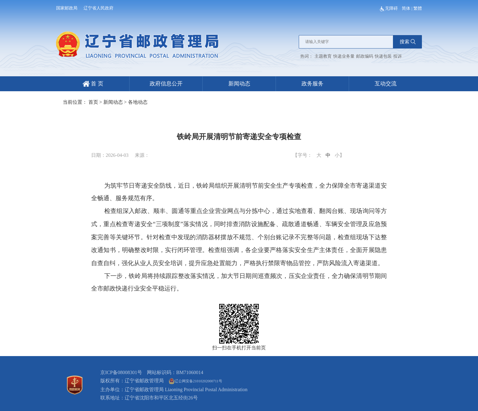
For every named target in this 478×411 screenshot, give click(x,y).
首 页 (93, 84)
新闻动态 (239, 84)
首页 (93, 102)
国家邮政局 (66, 8)
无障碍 (389, 8)
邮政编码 (364, 56)
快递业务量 (344, 56)
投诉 (397, 56)
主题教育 (323, 56)
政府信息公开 (166, 84)
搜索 (408, 41)
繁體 (417, 8)
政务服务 (312, 84)
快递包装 (383, 56)
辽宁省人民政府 (98, 8)
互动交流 (386, 84)
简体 (406, 8)
